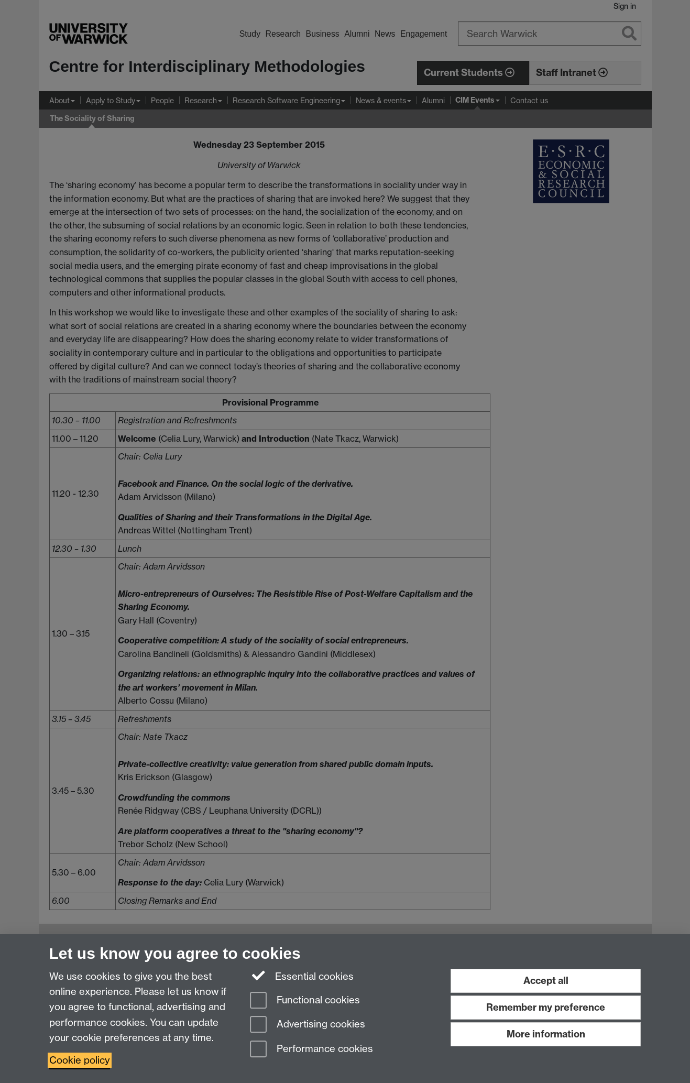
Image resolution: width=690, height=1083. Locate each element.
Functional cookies (305, 1001)
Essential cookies (302, 975)
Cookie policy (79, 1060)
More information (546, 1034)
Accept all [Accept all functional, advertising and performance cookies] (545, 981)
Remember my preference (545, 1007)
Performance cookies (311, 1049)
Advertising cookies (307, 1025)
